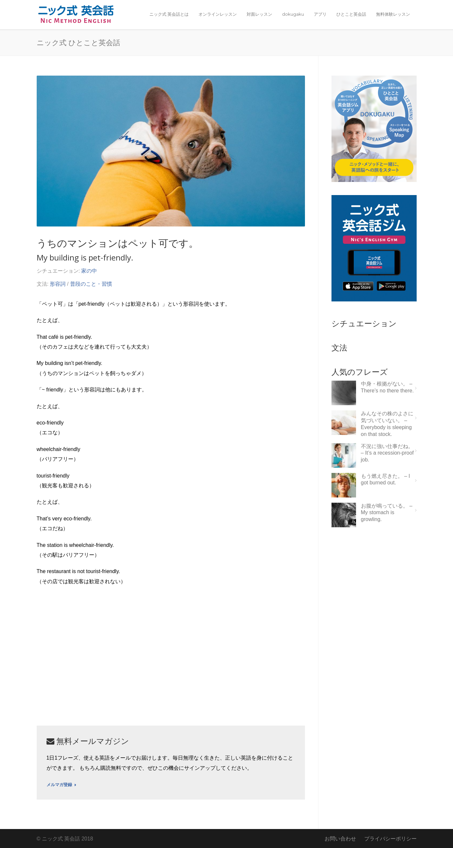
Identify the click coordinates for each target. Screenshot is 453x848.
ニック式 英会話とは (169, 14)
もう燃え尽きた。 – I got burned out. (385, 479)
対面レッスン (259, 14)
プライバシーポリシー (390, 838)
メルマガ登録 (61, 785)
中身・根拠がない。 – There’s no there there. (387, 387)
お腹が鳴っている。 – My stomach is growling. (386, 512)
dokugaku (293, 14)
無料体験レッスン (393, 14)
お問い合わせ (340, 838)
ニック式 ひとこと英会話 (78, 42)
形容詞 (58, 284)
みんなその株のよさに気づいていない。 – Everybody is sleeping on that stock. (387, 424)
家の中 (89, 271)
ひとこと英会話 (351, 14)
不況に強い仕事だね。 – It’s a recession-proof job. (387, 453)
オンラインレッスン (217, 14)
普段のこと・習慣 (91, 284)
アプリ (320, 14)
